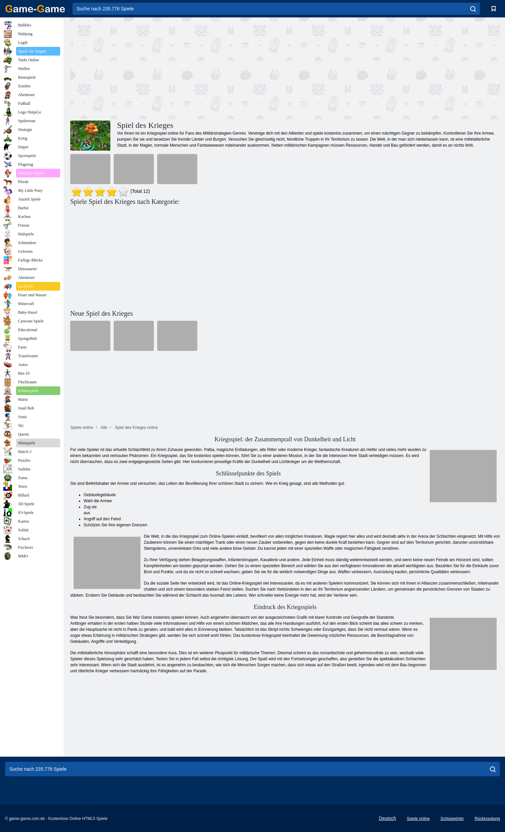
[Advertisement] (177, 68)
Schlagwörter (452, 818)
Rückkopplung (487, 818)
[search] (473, 8)
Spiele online (418, 818)
